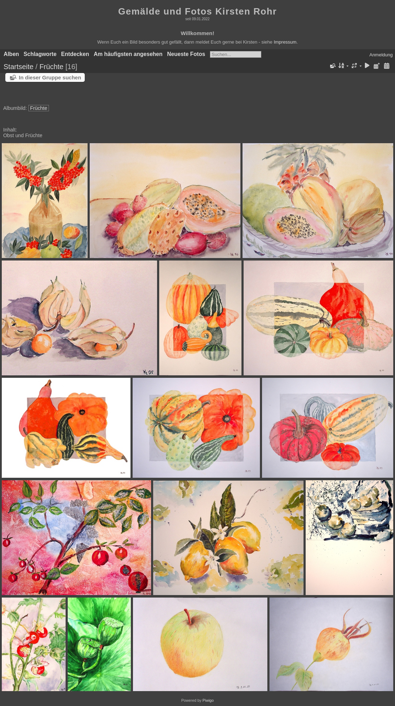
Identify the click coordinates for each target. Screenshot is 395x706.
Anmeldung (381, 54)
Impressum (285, 42)
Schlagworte (40, 54)
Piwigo (208, 700)
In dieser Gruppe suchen (50, 77)
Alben (11, 54)
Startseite (18, 67)
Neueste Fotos (186, 54)
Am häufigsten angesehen (128, 54)
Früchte (51, 67)
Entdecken (75, 54)
